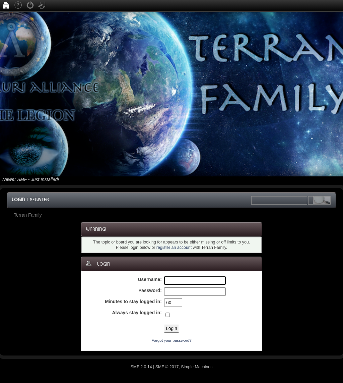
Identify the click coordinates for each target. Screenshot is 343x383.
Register (39, 199)
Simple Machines (196, 367)
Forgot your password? (171, 340)
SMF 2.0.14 (141, 367)
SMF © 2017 (167, 367)
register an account (174, 247)
